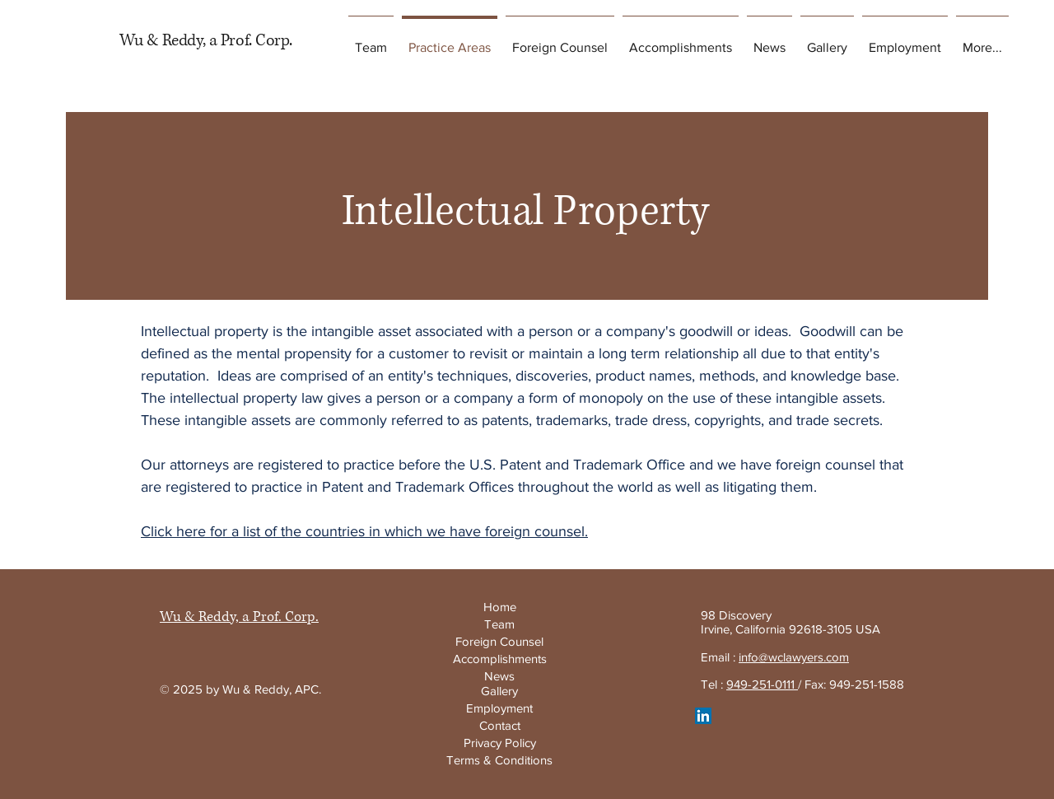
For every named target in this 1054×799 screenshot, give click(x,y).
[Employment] (499, 708)
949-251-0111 (762, 684)
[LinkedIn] (703, 716)
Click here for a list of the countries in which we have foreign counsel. (364, 531)
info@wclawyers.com (794, 657)
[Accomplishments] (499, 658)
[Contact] (499, 725)
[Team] (499, 624)
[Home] (499, 606)
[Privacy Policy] (499, 742)
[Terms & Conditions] (499, 760)
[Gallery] (499, 690)
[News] (499, 676)
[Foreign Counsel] (499, 641)
